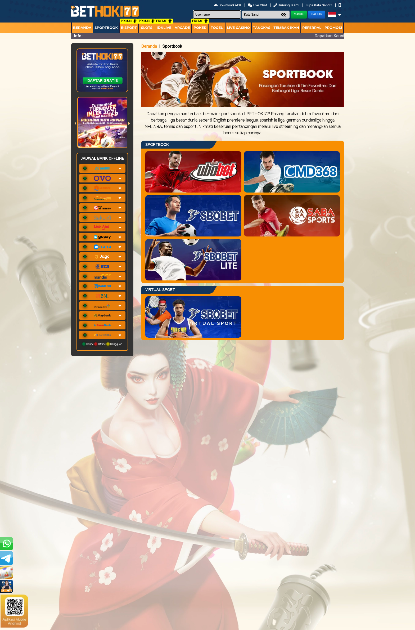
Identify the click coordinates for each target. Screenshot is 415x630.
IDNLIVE (164, 27)
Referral (311, 27)
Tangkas (261, 27)
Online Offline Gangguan (102, 344)
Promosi (333, 27)
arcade (182, 27)
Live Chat (258, 5)
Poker (200, 27)
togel (217, 27)
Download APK (228, 5)
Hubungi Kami (286, 5)
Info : (79, 35)
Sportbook (106, 27)
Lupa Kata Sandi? (319, 5)
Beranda (82, 27)
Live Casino (238, 27)
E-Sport (129, 27)
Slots (146, 27)
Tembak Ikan (286, 27)
